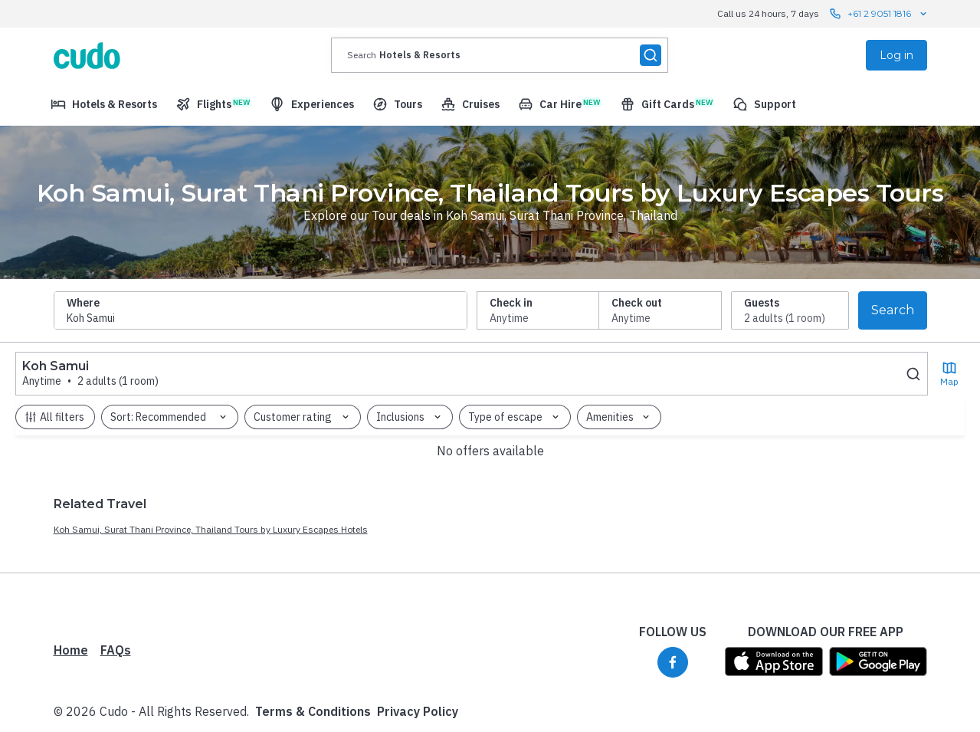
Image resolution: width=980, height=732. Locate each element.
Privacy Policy (417, 624)
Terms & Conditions (313, 624)
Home (71, 563)
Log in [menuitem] (896, 55)
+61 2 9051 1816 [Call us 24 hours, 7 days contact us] (879, 14)
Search (892, 310)
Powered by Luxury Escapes (136, 710)
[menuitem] (103, 104)
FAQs (115, 563)
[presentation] (499, 55)
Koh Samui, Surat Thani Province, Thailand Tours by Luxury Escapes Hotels (211, 442)
